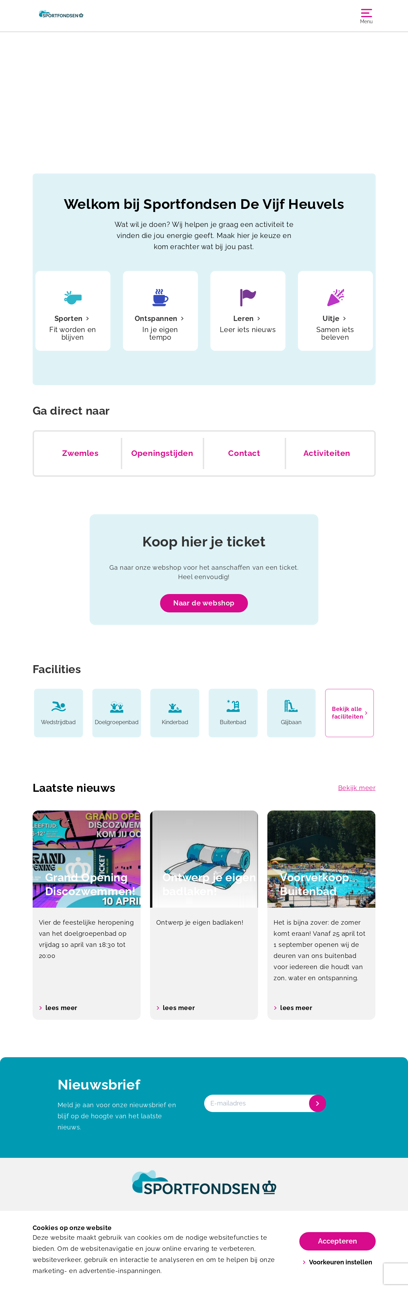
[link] (204, 1189)
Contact (244, 453)
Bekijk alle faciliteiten (349, 713)
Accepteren (337, 1241)
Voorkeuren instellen (337, 1262)
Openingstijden (162, 453)
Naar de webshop (204, 603)
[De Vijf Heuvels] (61, 15)
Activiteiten (326, 453)
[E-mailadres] (264, 1103)
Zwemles (80, 453)
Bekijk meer (357, 787)
